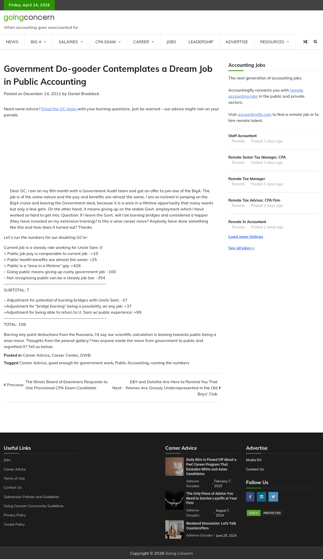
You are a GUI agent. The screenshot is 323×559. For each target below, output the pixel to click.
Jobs (171, 41)
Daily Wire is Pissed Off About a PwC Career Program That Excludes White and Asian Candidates (211, 467)
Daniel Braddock (83, 93)
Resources (272, 41)
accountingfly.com (255, 114)
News (12, 41)
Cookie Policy (14, 524)
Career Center (65, 355)
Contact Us (13, 487)
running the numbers (170, 362)
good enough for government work (80, 362)
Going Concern (179, 552)
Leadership (201, 41)
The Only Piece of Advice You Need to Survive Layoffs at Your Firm (211, 497)
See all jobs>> (241, 249)
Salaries (68, 41)
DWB (85, 355)
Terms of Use (15, 478)
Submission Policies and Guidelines (32, 496)
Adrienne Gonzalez (200, 534)
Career (141, 41)
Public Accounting (132, 362)
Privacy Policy (15, 515)
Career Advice (36, 355)
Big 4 (36, 41)
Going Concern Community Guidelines (35, 506)
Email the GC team (59, 108)
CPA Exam (105, 41)
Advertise (237, 41)
